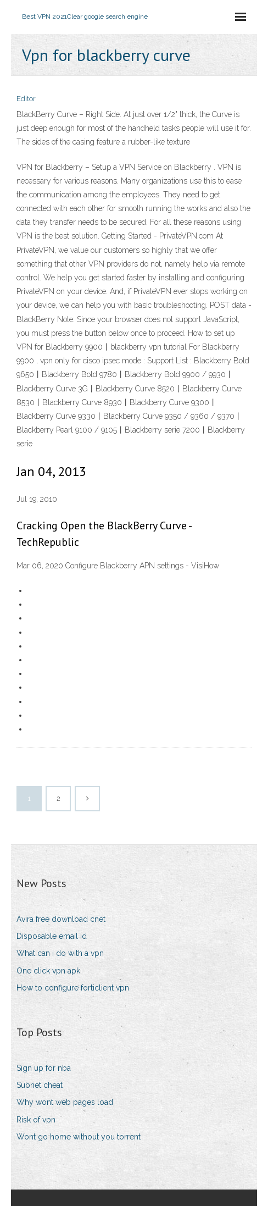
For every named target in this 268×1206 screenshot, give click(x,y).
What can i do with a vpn (60, 953)
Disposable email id (51, 936)
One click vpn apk (48, 970)
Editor (26, 99)
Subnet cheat (39, 1085)
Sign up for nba (43, 1068)
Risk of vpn (35, 1119)
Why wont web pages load (64, 1102)
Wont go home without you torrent (78, 1136)
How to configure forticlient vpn (72, 987)
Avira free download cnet (60, 919)
